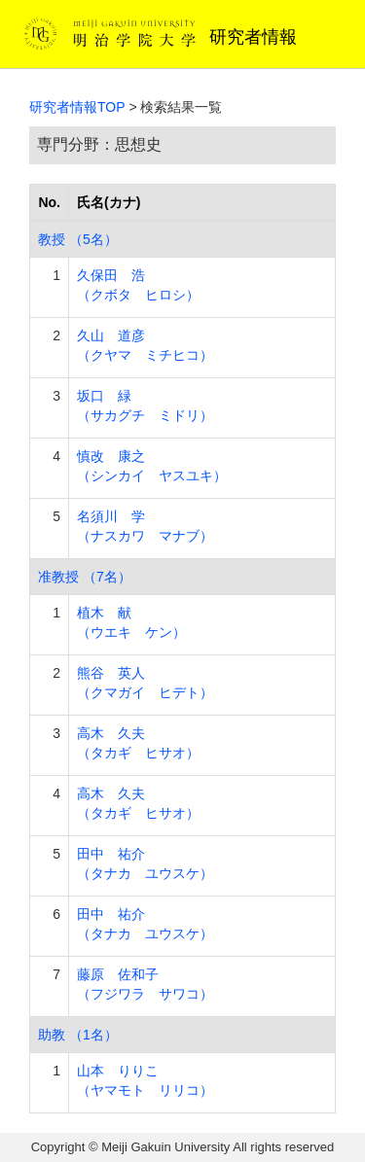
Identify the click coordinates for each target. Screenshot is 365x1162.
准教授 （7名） (84, 576)
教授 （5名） (78, 239)
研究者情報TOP (77, 107)
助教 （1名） (78, 1034)
